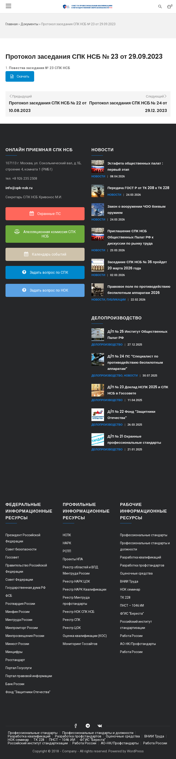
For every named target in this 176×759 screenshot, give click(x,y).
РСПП (67, 551)
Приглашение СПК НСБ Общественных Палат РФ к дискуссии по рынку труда (130, 237)
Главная (12, 24)
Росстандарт (15, 660)
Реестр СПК (71, 620)
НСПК (67, 535)
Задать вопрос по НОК (45, 290)
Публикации (116, 299)
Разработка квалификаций (140, 557)
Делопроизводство (107, 344)
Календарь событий (45, 254)
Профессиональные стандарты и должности (97, 733)
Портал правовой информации (29, 676)
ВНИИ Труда (129, 581)
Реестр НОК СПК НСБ (78, 612)
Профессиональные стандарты (143, 535)
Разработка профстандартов (142, 565)
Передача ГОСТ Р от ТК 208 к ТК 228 (138, 187)
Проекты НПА (73, 559)
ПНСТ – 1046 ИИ (132, 605)
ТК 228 (125, 597)
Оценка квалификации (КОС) (85, 636)
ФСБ (9, 595)
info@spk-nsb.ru (19, 188)
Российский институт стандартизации (38, 743)
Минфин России (18, 612)
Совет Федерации (19, 579)
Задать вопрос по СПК (45, 272)
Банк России (15, 684)
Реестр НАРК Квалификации (84, 589)
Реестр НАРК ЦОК (76, 581)
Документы (29, 24)
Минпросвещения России (25, 636)
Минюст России (17, 644)
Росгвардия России (20, 604)
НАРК (67, 543)
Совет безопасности (21, 549)
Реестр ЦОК (72, 628)
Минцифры (14, 652)
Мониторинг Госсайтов (80, 644)
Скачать (19, 76)
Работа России (131, 636)
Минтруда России (19, 620)
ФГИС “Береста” (132, 613)
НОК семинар (130, 589)
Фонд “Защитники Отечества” (28, 692)
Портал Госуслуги (19, 668)
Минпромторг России (22, 628)
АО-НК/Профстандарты (138, 644)
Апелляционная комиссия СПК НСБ (45, 234)
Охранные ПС (45, 214)
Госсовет (12, 557)
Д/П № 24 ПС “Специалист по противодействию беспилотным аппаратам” (135, 362)
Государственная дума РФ (26, 587)
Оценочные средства (136, 573)
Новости (98, 176)
